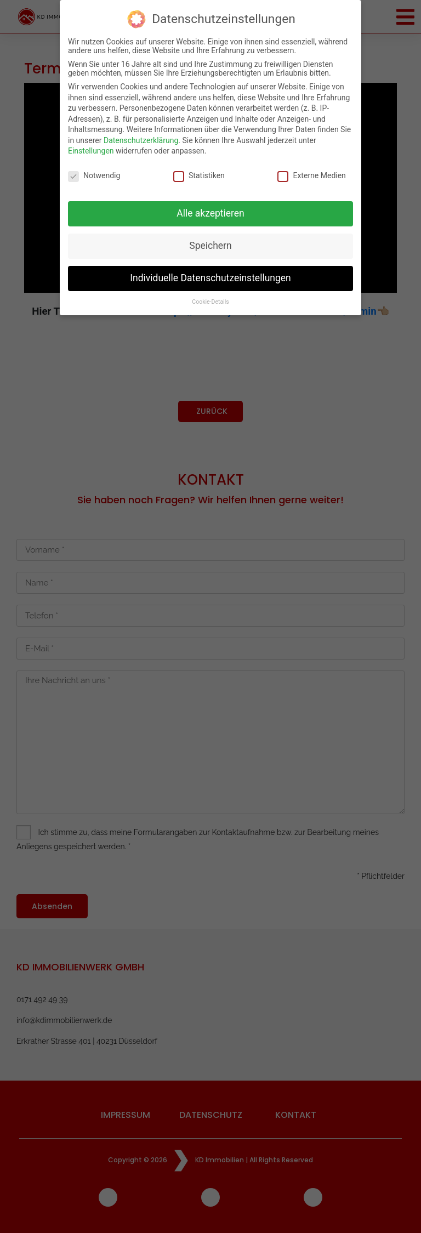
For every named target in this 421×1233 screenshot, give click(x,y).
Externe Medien (311, 172)
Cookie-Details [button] (210, 298)
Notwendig (94, 172)
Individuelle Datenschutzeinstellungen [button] (210, 274)
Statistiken (199, 172)
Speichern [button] (210, 242)
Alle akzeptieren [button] (210, 209)
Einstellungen (91, 148)
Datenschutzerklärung (141, 137)
